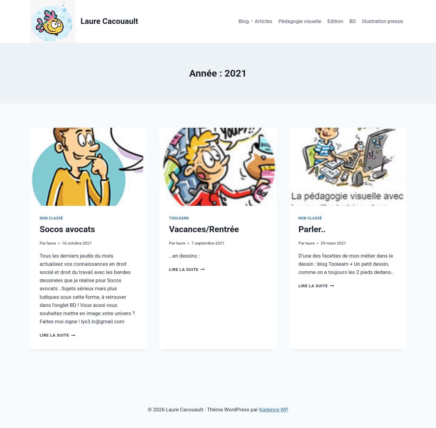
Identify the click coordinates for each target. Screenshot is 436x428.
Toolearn (179, 218)
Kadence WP (273, 410)
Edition (335, 21)
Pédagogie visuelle (299, 21)
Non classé (51, 218)
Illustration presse (382, 21)
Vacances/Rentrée (204, 229)
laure (51, 243)
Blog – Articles (255, 21)
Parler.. (312, 229)
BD (352, 21)
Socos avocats (67, 229)
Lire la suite (57, 335)
